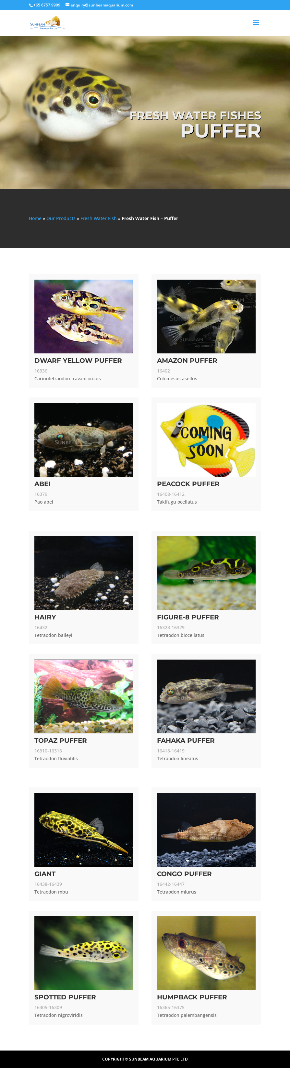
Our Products (61, 218)
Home (35, 218)
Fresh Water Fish (98, 218)
